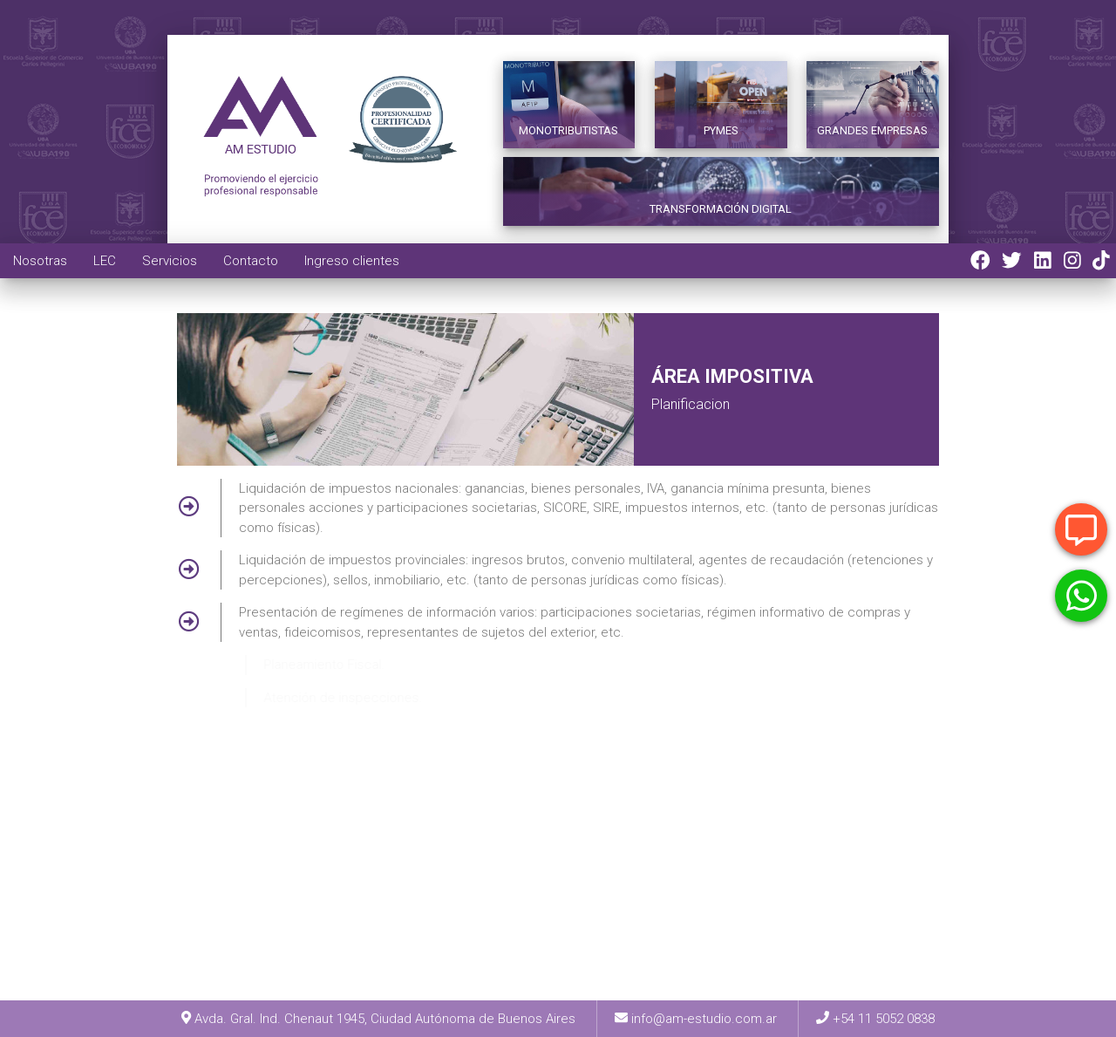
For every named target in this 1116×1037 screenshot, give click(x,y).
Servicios (169, 261)
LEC (104, 261)
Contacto (250, 261)
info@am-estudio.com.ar (704, 1019)
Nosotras (40, 261)
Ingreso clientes (351, 261)
